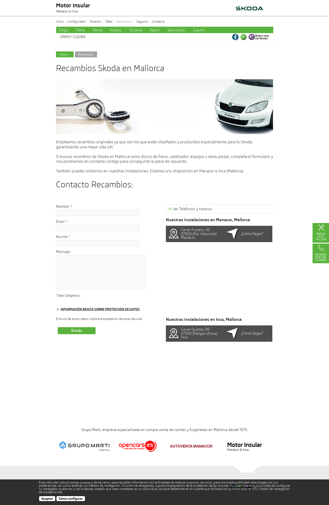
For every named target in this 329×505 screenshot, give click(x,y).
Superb (198, 30)
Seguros (142, 21)
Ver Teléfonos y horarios (190, 209)
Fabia (80, 30)
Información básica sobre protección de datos (100, 309)
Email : (62, 221)
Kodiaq (115, 30)
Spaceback (176, 30)
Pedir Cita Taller (320, 236)
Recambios (124, 21)
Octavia (135, 30)
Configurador (76, 21)
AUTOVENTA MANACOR (253, 11)
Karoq (97, 30)
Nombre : (64, 206)
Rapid (154, 30)
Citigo (63, 30)
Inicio (60, 21)
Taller (109, 21)
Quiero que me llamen (320, 257)
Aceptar (47, 499)
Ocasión (95, 21)
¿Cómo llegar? (252, 233)
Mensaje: (63, 252)
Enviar (76, 330)
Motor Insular (73, 8)
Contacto (158, 21)
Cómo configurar (71, 499)
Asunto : (63, 237)
